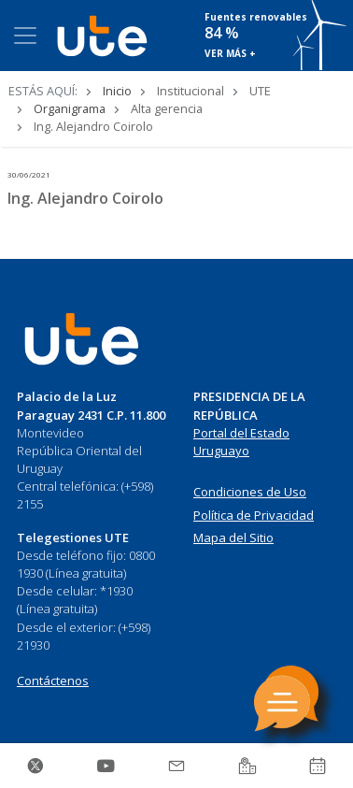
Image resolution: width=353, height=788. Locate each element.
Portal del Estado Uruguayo (241, 442)
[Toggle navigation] (25, 35)
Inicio (117, 90)
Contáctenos (53, 680)
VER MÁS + (230, 53)
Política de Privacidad (253, 515)
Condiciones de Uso (249, 491)
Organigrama (70, 108)
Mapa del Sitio (233, 537)
